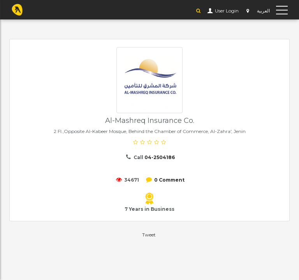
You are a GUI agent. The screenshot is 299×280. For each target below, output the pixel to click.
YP (17, 10)
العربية (263, 11)
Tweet (149, 235)
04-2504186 (159, 157)
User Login (226, 11)
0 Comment (169, 180)
